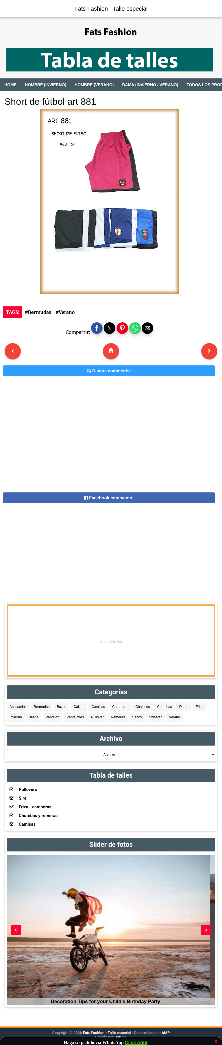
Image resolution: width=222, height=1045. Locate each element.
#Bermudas (38, 312)
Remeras (118, 717)
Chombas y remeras (34, 815)
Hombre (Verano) (94, 84)
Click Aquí (136, 1042)
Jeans (33, 717)
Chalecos (142, 707)
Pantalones (75, 717)
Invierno (16, 717)
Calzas (79, 707)
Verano (174, 717)
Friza (200, 707)
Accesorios (18, 707)
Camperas (120, 707)
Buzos (61, 707)
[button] (97, 328)
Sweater (155, 717)
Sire (18, 798)
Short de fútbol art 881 (50, 101)
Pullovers (23, 789)
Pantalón (52, 717)
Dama (183, 707)
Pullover (97, 717)
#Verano (65, 312)
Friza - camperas (30, 806)
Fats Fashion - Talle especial (110, 8)
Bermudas (42, 707)
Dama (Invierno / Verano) (150, 84)
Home (10, 84)
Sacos (137, 717)
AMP (165, 1033)
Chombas (164, 707)
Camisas (98, 707)
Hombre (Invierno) (45, 84)
